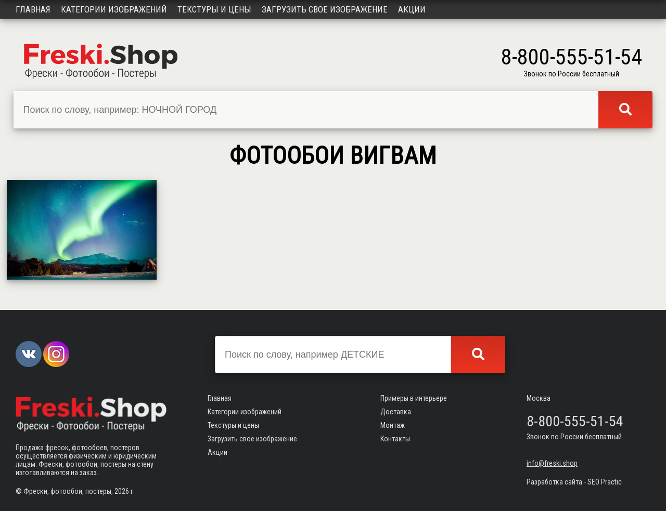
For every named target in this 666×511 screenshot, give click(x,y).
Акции (412, 9)
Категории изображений (114, 9)
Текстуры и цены (214, 9)
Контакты (395, 439)
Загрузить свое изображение (325, 9)
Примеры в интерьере (413, 398)
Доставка (395, 412)
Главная (33, 9)
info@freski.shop (552, 463)
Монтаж (392, 425)
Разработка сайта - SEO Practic (574, 482)
